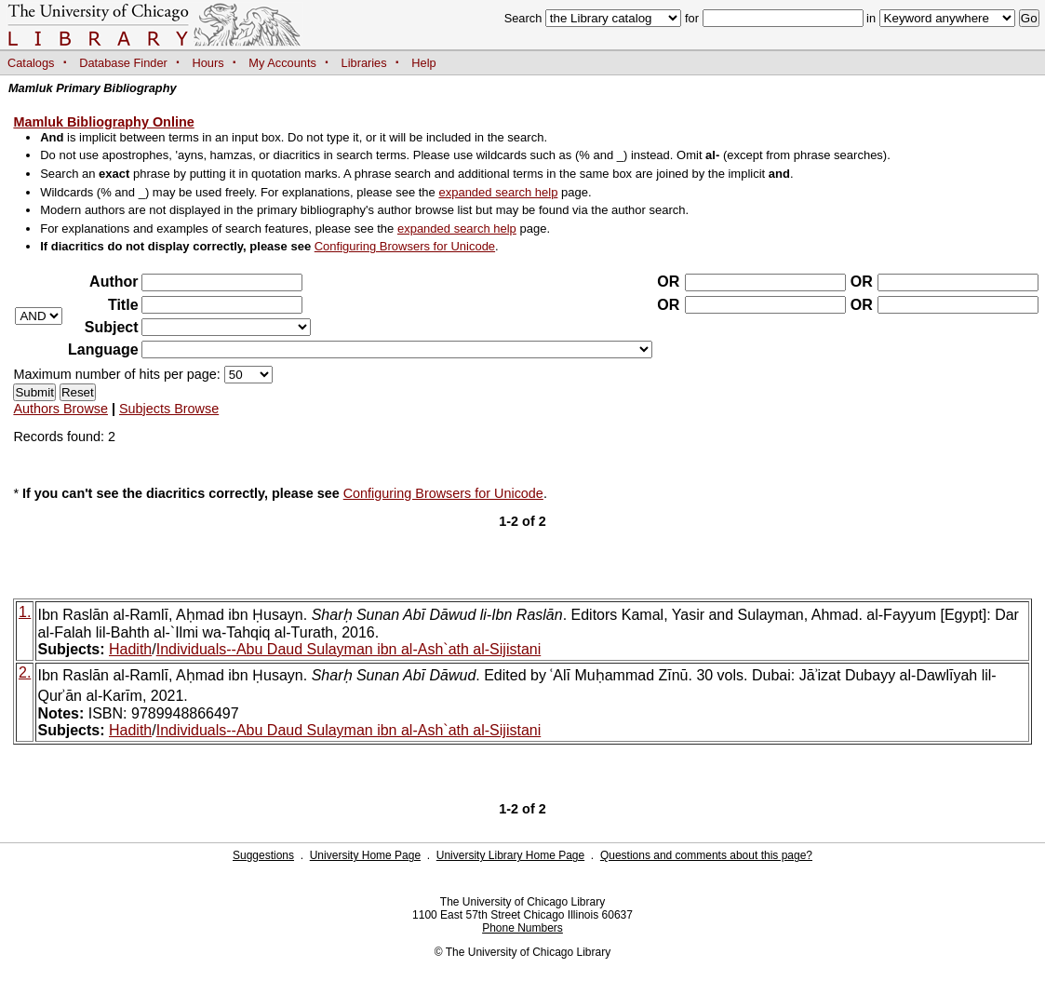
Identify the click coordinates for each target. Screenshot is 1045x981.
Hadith (130, 649)
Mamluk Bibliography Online (103, 121)
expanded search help (497, 192)
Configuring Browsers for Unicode (405, 246)
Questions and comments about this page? (706, 855)
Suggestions (263, 855)
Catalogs (31, 63)
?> (226, 327)
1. (25, 612)
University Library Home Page (510, 855)
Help (423, 63)
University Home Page (365, 855)
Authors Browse (60, 408)
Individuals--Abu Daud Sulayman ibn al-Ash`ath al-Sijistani (349, 649)
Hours (208, 63)
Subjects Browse (169, 408)
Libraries (364, 63)
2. (25, 672)
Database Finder (123, 63)
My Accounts (282, 63)
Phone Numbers (522, 927)
